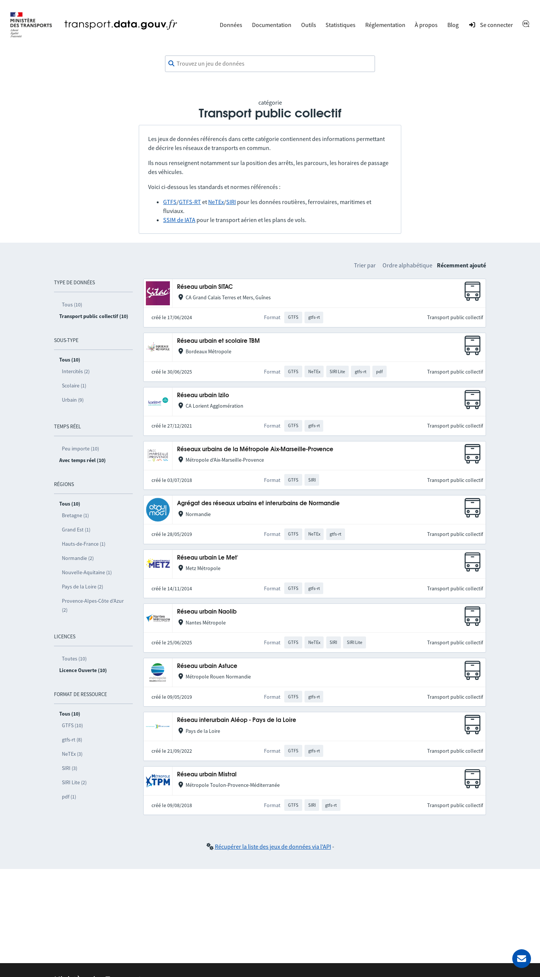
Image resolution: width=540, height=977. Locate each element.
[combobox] (270, 64)
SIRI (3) (69, 768)
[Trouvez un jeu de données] (270, 64)
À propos (426, 25)
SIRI (231, 202)
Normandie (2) (78, 558)
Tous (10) (72, 304)
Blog (453, 25)
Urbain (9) (73, 399)
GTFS (170, 202)
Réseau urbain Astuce (207, 666)
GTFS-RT (190, 202)
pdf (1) (69, 796)
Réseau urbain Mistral (207, 774)
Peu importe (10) (80, 448)
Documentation (271, 25)
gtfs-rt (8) (72, 739)
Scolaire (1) (74, 385)
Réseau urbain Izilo (203, 395)
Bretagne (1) (75, 515)
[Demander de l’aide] (521, 958)
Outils (308, 25)
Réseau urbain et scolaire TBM (218, 341)
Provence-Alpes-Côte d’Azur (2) (93, 605)
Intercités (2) (76, 371)
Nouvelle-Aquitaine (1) (87, 572)
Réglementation (385, 25)
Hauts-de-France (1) (83, 543)
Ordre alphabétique (407, 265)
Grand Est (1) (76, 529)
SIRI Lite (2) (74, 782)
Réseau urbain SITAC (205, 287)
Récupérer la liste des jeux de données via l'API (273, 846)
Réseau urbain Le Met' (207, 558)
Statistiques (341, 25)
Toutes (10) (74, 658)
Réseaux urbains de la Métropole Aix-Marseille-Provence (255, 449)
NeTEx (216, 202)
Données (231, 25)
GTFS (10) (72, 725)
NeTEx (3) (72, 753)
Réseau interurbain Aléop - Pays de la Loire (236, 720)
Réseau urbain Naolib (207, 612)
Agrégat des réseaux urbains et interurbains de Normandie (258, 503)
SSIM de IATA (179, 220)
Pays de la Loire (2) (82, 586)
